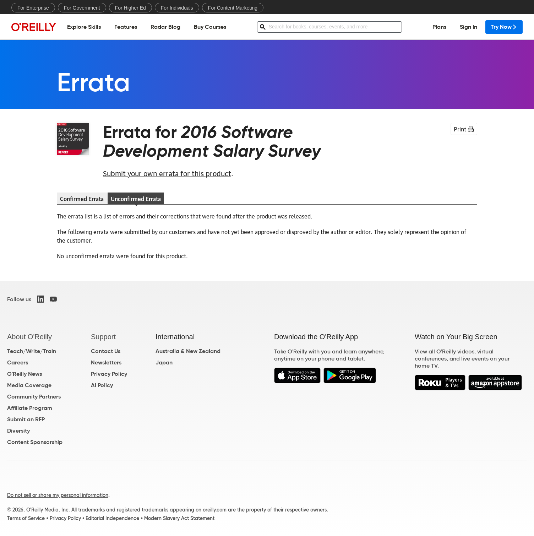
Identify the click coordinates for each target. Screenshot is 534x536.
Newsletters (106, 362)
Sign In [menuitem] (468, 27)
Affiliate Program (29, 408)
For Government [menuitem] (82, 8)
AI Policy (102, 385)
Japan (164, 362)
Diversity (18, 430)
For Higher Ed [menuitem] (130, 8)
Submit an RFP (26, 419)
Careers (17, 362)
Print (464, 129)
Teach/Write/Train (31, 351)
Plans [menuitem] (439, 27)
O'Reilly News (24, 374)
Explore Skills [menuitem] (84, 27)
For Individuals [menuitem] (177, 8)
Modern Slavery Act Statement (179, 518)
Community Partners (34, 396)
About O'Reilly (29, 337)
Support (103, 337)
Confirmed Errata (82, 198)
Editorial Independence (112, 518)
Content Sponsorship (34, 442)
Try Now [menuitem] (504, 27)
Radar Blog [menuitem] (165, 27)
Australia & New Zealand (188, 351)
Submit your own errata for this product (167, 173)
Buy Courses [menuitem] (210, 27)
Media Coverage (29, 385)
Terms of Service (26, 518)
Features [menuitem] (125, 27)
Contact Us (105, 351)
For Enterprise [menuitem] (33, 8)
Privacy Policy (109, 374)
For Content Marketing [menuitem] (232, 8)
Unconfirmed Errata (136, 198)
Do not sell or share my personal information (57, 495)
